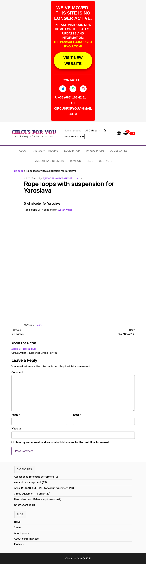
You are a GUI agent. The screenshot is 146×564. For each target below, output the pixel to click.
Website (16, 428)
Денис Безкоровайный (58, 178)
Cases (17, 527)
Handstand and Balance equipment (35, 499)
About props (21, 533)
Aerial (38, 150)
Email (77, 414)
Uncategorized (22, 504)
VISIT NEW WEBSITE (72, 60)
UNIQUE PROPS (95, 150)
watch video (65, 209)
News (17, 521)
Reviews (75, 161)
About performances (26, 538)
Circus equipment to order (29, 493)
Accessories (118, 150)
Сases (39, 325)
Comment (17, 372)
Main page (17, 170)
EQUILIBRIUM (72, 150)
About (23, 150)
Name (15, 414)
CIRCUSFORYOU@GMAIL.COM (73, 108)
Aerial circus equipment (27, 482)
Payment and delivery (49, 161)
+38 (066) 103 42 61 (71, 97)
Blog (90, 161)
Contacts (105, 161)
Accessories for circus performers (34, 476)
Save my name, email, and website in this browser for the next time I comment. (62, 442)
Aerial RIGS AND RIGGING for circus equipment (41, 488)
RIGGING (53, 150)
